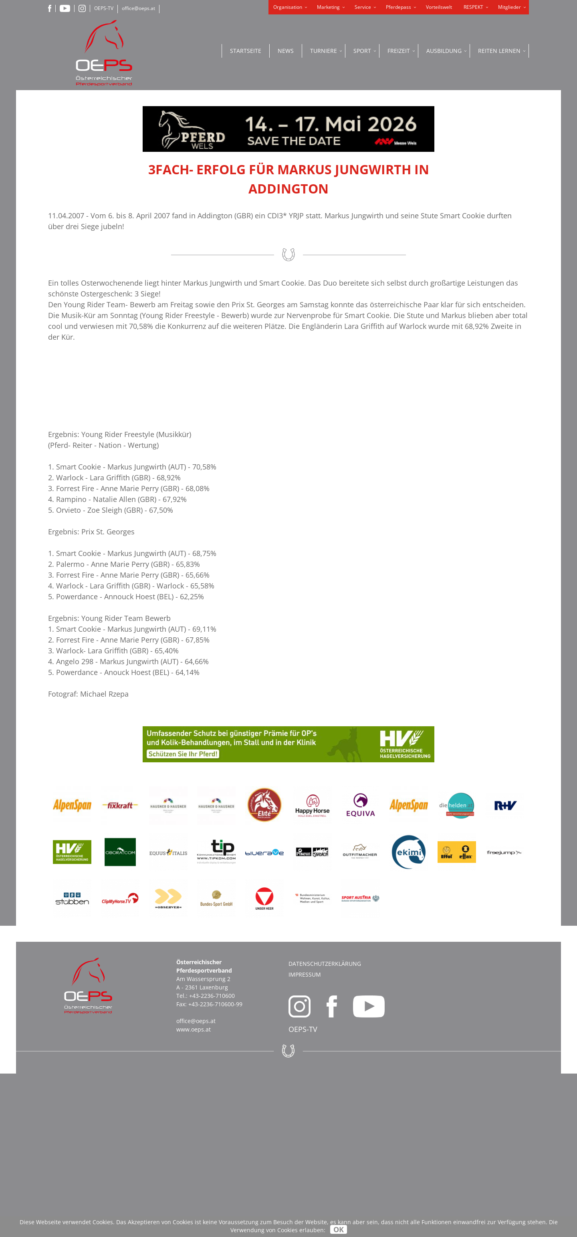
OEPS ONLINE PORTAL (497, 242)
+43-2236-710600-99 (215, 1167)
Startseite (245, 50)
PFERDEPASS (497, 213)
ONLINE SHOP (497, 177)
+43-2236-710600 (212, 1159)
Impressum (304, 1138)
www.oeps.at (193, 1193)
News (286, 50)
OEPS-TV (103, 8)
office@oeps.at (138, 8)
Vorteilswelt (439, 7)
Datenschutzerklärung (324, 1127)
